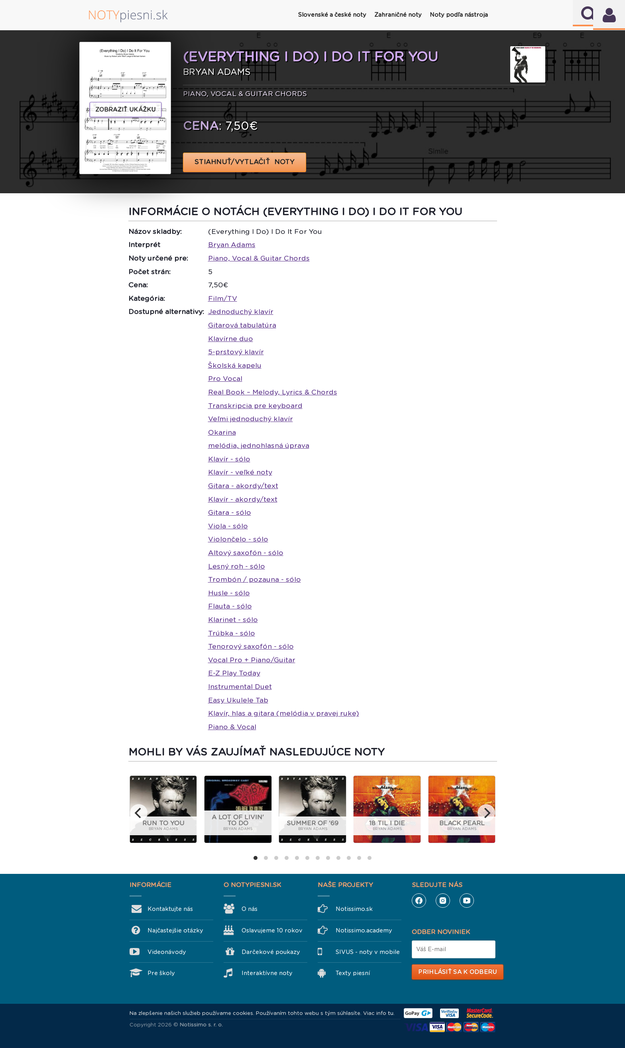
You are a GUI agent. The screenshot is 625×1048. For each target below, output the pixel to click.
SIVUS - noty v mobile (368, 952)
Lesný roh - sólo (236, 566)
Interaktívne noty (267, 973)
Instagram (443, 900)
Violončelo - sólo (238, 539)
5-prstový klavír (236, 352)
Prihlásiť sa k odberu (457, 972)
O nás (249, 909)
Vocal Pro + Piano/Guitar (251, 660)
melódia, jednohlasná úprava (258, 445)
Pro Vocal (225, 379)
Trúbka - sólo (231, 633)
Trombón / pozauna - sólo (254, 579)
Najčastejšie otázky (175, 930)
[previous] (138, 813)
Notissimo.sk (354, 909)
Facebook (419, 900)
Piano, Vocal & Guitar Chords (259, 258)
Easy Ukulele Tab (238, 700)
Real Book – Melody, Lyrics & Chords (272, 392)
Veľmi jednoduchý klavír (250, 419)
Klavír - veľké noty (240, 472)
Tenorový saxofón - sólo (251, 646)
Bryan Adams (232, 245)
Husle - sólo (229, 593)
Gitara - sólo (229, 512)
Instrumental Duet (240, 687)
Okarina (222, 432)
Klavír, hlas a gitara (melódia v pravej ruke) (283, 713)
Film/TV (222, 298)
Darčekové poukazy (271, 952)
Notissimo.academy (364, 930)
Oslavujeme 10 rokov (272, 930)
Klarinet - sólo (233, 620)
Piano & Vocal (232, 727)
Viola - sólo (228, 526)
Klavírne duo (230, 339)
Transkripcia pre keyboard (255, 406)
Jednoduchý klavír (240, 312)
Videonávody (166, 952)
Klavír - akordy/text (242, 499)
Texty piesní (353, 973)
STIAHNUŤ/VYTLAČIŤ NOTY (244, 162)
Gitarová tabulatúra (242, 325)
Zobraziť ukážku (125, 109)
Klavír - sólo (229, 459)
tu (390, 1013)
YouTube (467, 900)
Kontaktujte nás (170, 909)
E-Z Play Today (234, 673)
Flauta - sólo (230, 606)
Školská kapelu (234, 365)
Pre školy (161, 973)
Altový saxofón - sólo (245, 553)
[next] (486, 813)
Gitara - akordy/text (243, 486)
